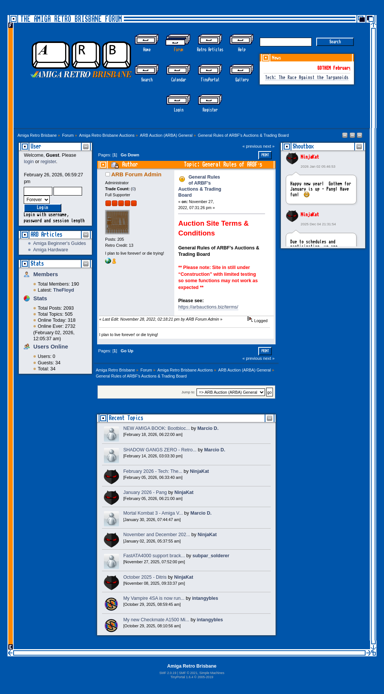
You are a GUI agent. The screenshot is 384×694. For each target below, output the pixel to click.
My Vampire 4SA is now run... (153, 598)
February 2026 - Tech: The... (152, 471)
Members (45, 274)
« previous (252, 146)
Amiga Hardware (50, 249)
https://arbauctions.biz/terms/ (208, 307)
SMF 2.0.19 (167, 673)
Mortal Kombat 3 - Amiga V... (153, 513)
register (48, 161)
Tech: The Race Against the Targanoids (307, 78)
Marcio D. (207, 428)
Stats (37, 263)
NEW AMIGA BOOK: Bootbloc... (156, 428)
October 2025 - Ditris (144, 577)
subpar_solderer (210, 555)
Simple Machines (211, 673)
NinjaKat (310, 157)
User (35, 146)
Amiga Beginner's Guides (59, 243)
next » (269, 146)
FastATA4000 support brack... (154, 555)
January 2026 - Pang (145, 492)
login (29, 161)
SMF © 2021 (188, 673)
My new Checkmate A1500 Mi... (156, 619)
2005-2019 (205, 677)
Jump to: (188, 392)
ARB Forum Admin (136, 174)
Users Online (50, 346)
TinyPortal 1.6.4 (182, 677)
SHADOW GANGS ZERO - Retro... (160, 449)
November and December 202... (156, 534)
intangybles (205, 598)
